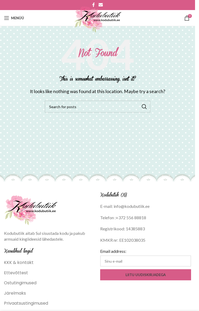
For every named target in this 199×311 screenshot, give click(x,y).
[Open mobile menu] (14, 18)
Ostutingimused (20, 283)
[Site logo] (97, 18)
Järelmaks (15, 293)
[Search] (97, 106)
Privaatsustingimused (26, 303)
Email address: (113, 251)
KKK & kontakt (19, 262)
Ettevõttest (16, 273)
